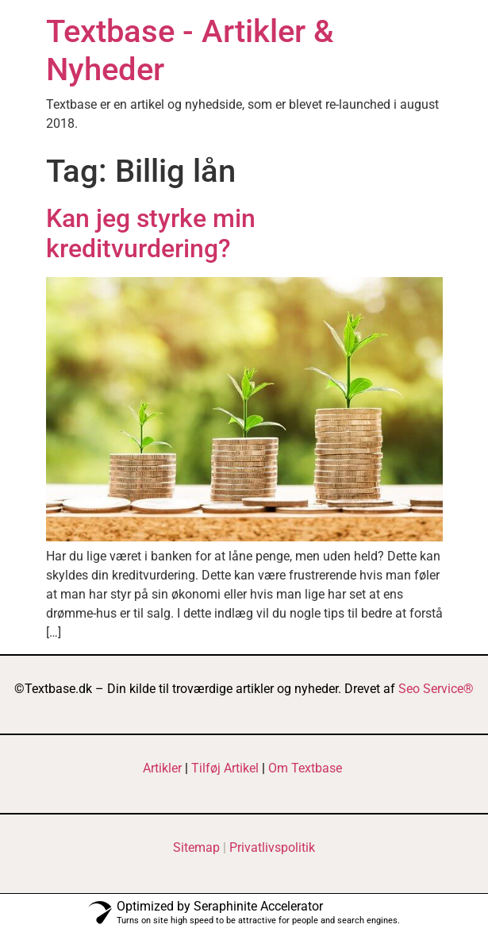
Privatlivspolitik (272, 847)
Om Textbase (305, 768)
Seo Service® (436, 688)
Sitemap (196, 847)
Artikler (162, 768)
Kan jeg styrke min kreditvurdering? (151, 233)
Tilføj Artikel (225, 768)
